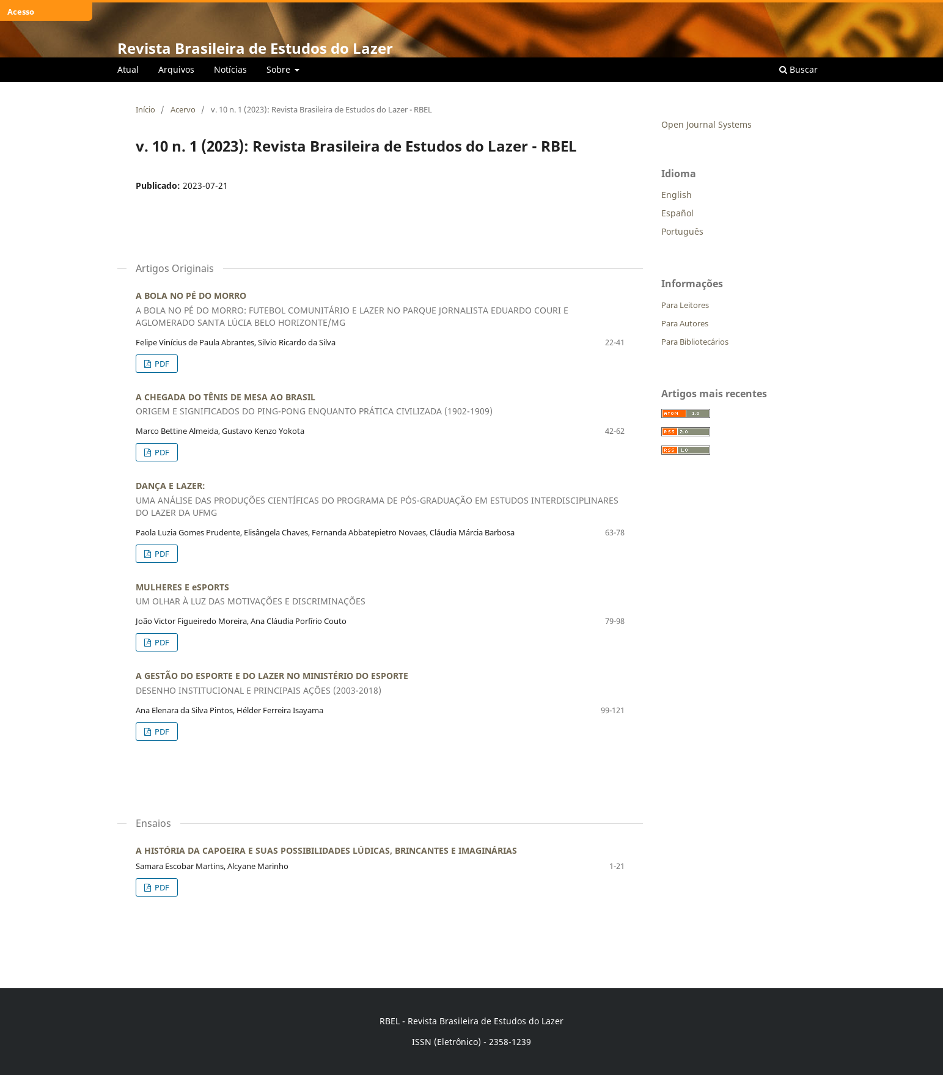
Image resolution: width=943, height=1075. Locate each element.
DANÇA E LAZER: (380, 499)
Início (145, 109)
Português (682, 231)
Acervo (183, 109)
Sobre (279, 69)
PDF (161, 363)
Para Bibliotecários (694, 341)
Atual (128, 69)
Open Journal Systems (706, 124)
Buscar (798, 69)
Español (677, 213)
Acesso (20, 11)
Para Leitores (685, 304)
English (676, 194)
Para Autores (684, 323)
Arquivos (176, 69)
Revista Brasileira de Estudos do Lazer (255, 48)
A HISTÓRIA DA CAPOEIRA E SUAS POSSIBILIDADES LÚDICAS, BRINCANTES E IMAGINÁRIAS (326, 850)
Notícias (230, 69)
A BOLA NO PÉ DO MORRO (380, 309)
